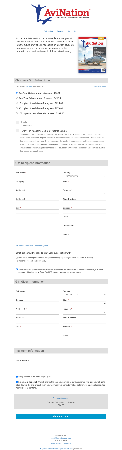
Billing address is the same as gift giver (33, 377)
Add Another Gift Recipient (32, 246)
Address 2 (20, 199)
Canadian (29, 86)
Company (20, 181)
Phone (66, 234)
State (66, 181)
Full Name (21, 172)
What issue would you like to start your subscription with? (44, 253)
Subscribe (48, 31)
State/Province (70, 199)
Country (67, 172)
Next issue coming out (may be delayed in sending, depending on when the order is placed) (54, 257)
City (18, 208)
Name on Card (22, 360)
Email (65, 217)
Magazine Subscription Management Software (56, 449)
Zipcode (67, 208)
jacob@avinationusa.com (61, 438)
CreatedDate (68, 225)
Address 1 (21, 190)
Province (67, 190)
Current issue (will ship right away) (31, 261)
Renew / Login (63, 31)
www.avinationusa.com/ (61, 443)
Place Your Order (61, 416)
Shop (76, 31)
